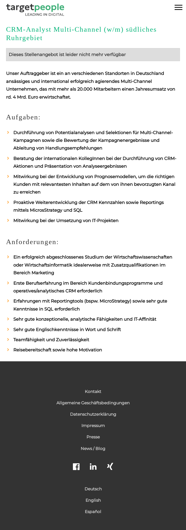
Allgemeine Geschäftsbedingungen (93, 402)
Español (93, 511)
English (93, 500)
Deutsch (93, 488)
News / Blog (93, 448)
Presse (93, 437)
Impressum (93, 425)
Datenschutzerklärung (93, 414)
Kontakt (93, 391)
